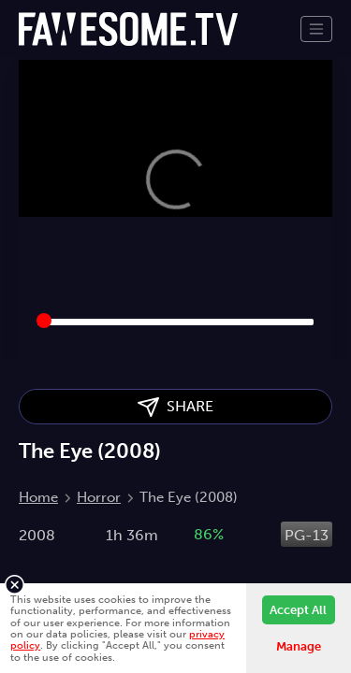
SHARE (175, 407)
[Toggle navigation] (316, 29)
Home (38, 497)
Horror (99, 497)
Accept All (298, 610)
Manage (298, 646)
